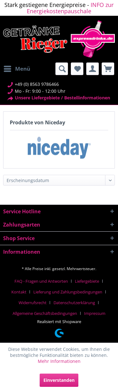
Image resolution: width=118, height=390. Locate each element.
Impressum (94, 313)
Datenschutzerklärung (74, 302)
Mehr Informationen (59, 361)
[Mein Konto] (92, 68)
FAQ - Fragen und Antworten (41, 281)
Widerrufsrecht (33, 302)
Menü (17, 68)
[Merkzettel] (77, 68)
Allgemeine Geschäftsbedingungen (45, 313)
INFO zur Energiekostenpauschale (70, 8)
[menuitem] (16, 68)
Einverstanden (59, 380)
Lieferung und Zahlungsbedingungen (67, 292)
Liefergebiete (87, 281)
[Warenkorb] (108, 68)
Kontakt (18, 292)
